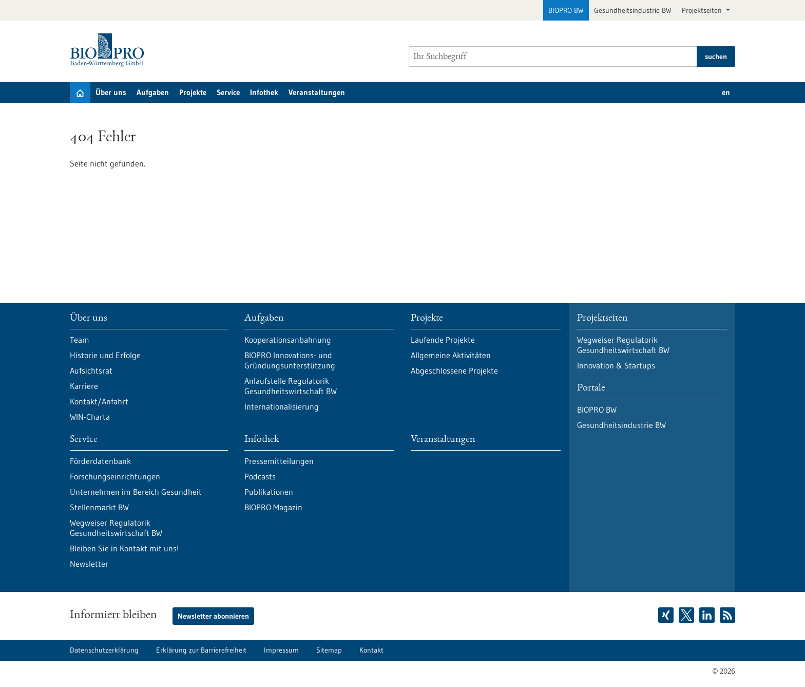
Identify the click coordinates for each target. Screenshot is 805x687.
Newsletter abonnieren (213, 616)
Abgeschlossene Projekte (454, 370)
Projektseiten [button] (703, 10)
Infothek (264, 92)
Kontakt (371, 650)
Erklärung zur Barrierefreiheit (201, 650)
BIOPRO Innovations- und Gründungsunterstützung (289, 360)
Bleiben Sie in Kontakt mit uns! (124, 548)
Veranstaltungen (317, 92)
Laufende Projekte (443, 340)
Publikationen (268, 492)
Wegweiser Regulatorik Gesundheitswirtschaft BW (116, 527)
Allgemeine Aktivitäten (451, 355)
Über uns (110, 92)
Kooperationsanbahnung (287, 340)
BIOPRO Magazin (273, 507)
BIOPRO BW (566, 10)
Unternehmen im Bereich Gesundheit (136, 492)
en (726, 92)
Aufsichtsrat (91, 370)
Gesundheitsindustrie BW (633, 10)
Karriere (84, 386)
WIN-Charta (90, 417)
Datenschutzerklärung (104, 650)
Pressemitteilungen (279, 461)
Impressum (281, 650)
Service (228, 92)
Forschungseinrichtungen (115, 476)
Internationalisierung (281, 406)
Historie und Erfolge (105, 355)
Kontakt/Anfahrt (99, 401)
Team (79, 340)
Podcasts (260, 476)
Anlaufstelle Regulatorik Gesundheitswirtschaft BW (290, 386)
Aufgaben (153, 92)
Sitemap (329, 650)
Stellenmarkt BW (99, 507)
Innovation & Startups (616, 365)
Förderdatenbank (100, 461)
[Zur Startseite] (109, 50)
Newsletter (89, 564)
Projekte (192, 92)
